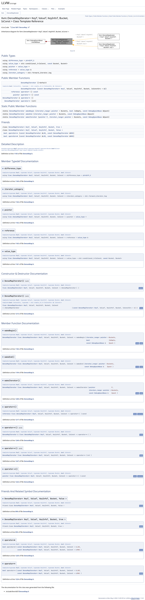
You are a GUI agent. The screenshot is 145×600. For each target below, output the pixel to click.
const (50, 64)
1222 (17, 482)
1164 (17, 202)
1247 (17, 461)
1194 (17, 372)
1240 (17, 440)
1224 (17, 579)
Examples (61, 9)
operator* (25, 92)
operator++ (25, 98)
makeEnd (29, 114)
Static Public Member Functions (118, 16)
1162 (17, 223)
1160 (17, 181)
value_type (13, 64)
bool (10, 86)
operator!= (13, 136)
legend (72, 51)
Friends (130, 16)
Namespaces (34, 9)
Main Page (5, 9)
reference (12, 70)
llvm (2, 13)
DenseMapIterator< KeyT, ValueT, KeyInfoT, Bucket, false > (35, 130)
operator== (13, 133)
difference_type (15, 60)
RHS (71, 133)
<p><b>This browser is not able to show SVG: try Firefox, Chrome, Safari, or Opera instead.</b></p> (72, 41)
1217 (17, 420)
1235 (17, 556)
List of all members (139, 16)
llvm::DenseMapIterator (17, 175)
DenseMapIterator (13, 13)
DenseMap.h (28, 154)
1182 (17, 349)
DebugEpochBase (95, 111)
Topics (25, 9)
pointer (11, 67)
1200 (17, 399)
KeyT (63, 89)
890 (16, 511)
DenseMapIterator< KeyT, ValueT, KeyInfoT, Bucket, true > (35, 127)
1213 (17, 314)
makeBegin (30, 111)
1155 (16, 154)
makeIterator (31, 117)
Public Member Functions (100, 16)
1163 (17, 243)
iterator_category (16, 73)
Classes (45, 9)
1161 (17, 264)
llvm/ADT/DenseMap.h (20, 27)
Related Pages (16, 9)
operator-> (25, 95)
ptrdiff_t (30, 60)
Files (53, 9)
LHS (44, 133)
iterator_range (43, 111)
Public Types (88, 16)
